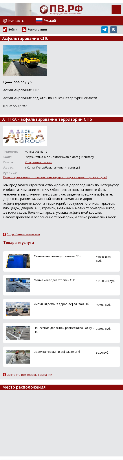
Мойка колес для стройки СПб (54, 280)
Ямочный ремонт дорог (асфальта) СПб (61, 304)
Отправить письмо (38, 162)
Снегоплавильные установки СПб (57, 256)
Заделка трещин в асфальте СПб (57, 352)
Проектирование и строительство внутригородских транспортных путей (55, 177)
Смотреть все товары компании (29, 375)
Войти (13, 29)
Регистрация (37, 29)
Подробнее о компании (23, 234)
